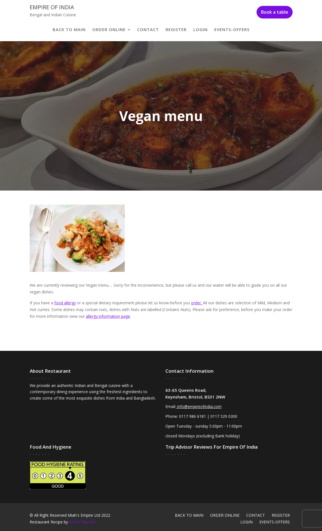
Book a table (274, 12)
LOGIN (200, 29)
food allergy (65, 302)
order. (197, 302)
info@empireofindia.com (199, 406)
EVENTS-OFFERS (232, 29)
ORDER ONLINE (109, 29)
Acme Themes (82, 522)
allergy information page (108, 316)
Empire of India (52, 7)
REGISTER (176, 29)
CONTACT (148, 29)
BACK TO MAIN (69, 29)
